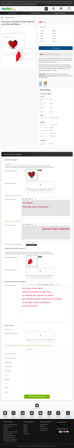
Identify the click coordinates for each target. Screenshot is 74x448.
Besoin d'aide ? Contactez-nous (10, 439)
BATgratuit (13, 414)
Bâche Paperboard (44, 424)
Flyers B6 (25, 432)
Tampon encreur (43, 430)
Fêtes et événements (60, 13)
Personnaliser (56, 48)
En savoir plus (40, 4)
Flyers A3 (25, 424)
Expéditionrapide (40, 414)
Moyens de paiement (8, 433)
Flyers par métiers (36, 13)
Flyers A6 (25, 430)
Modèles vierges (12, 13)
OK (45, 4)
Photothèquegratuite (23, 414)
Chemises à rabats (44, 428)
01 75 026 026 (64, 425)
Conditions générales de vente (9, 441)
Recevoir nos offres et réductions (10, 424)
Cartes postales (26, 433)
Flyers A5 (25, 428)
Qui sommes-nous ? (7, 426)
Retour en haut (37, 406)
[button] (23, 199)
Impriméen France (58, 414)
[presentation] (23, 199)
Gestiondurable (32, 414)
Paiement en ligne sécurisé (9, 435)
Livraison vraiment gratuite (9, 437)
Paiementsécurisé (49, 414)
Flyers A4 (25, 426)
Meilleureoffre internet (68, 414)
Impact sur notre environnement (10, 432)
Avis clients (5, 428)
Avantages (5, 430)
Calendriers (42, 426)
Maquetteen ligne (5, 414)
